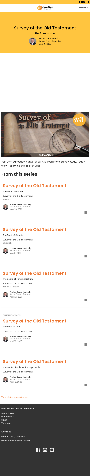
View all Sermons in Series (14, 397)
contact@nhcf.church (19, 440)
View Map (6, 423)
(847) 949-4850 (17, 436)
